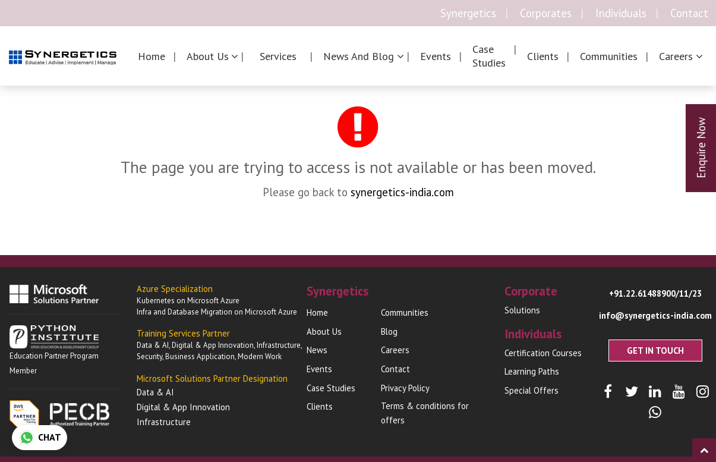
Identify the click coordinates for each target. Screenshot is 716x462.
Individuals (620, 13)
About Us (324, 331)
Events (435, 56)
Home (151, 56)
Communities (609, 56)
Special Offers (531, 390)
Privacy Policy (405, 388)
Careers (395, 350)
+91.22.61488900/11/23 (655, 293)
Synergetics (468, 13)
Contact (689, 13)
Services (278, 56)
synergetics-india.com (402, 192)
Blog (389, 331)
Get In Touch (655, 350)
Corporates (546, 13)
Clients (543, 56)
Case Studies (489, 56)
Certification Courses (543, 353)
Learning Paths (531, 371)
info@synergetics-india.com (655, 315)
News (317, 350)
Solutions (522, 310)
